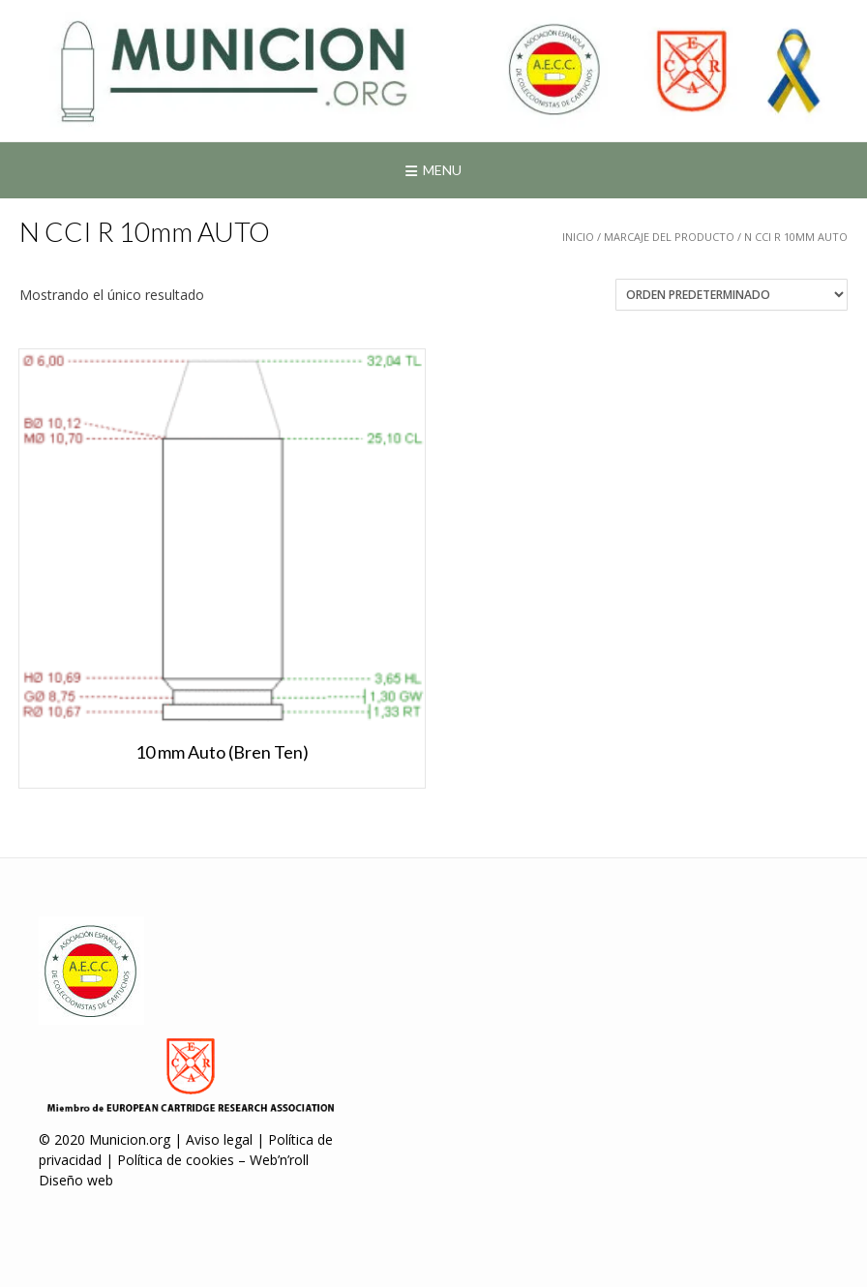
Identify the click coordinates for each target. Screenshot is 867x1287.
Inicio (578, 236)
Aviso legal (219, 1139)
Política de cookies (175, 1160)
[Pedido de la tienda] (731, 295)
